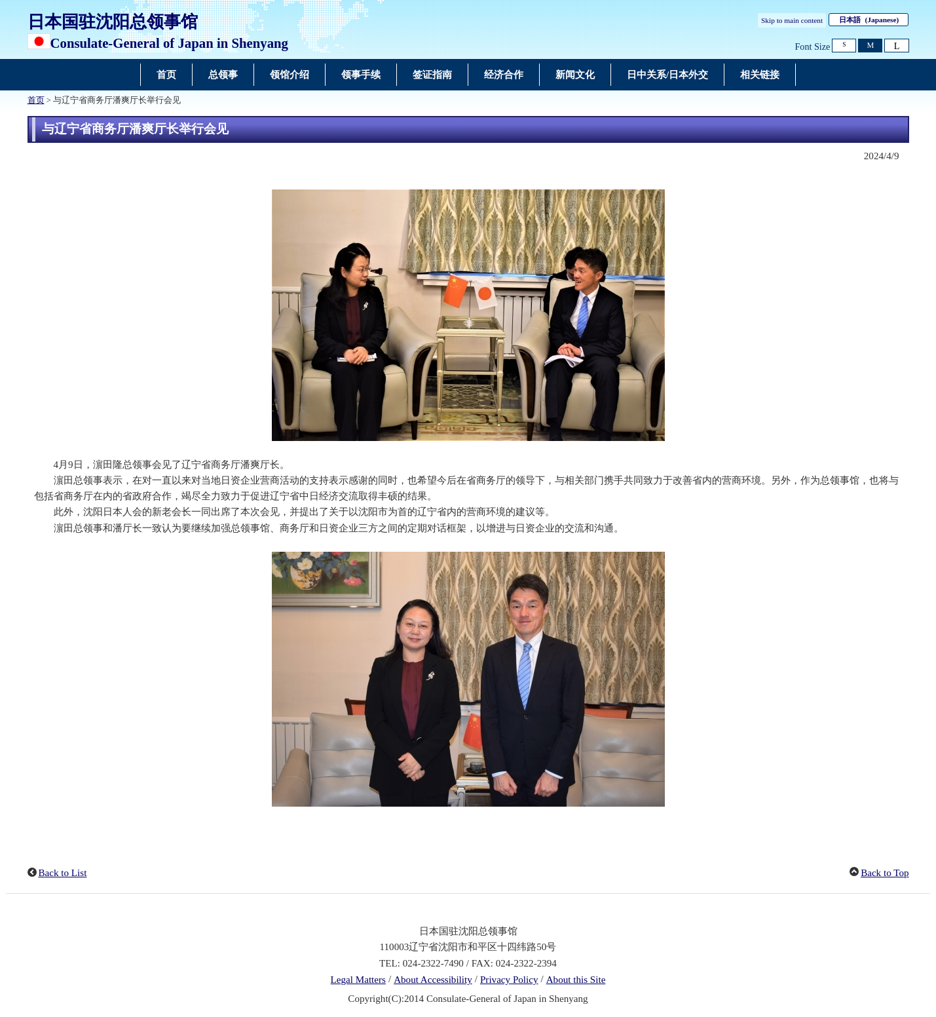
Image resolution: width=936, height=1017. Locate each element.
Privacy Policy (509, 979)
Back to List (63, 873)
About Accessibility (433, 979)
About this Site (576, 979)
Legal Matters (358, 979)
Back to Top (884, 873)
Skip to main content (792, 20)
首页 (36, 100)
